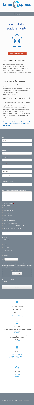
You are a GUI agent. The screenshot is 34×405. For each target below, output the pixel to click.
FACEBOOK (17, 374)
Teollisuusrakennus (8, 250)
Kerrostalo (6, 247)
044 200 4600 (17, 332)
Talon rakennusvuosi (7, 181)
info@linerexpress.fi (17, 354)
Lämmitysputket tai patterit (9, 220)
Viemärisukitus (7, 205)
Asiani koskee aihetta (8, 203)
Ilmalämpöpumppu (8, 207)
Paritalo (5, 242)
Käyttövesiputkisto (8, 218)
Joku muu (6, 255)
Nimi (4, 137)
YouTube (17, 376)
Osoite (4, 164)
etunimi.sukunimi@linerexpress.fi (17, 357)
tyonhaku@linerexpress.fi (17, 356)
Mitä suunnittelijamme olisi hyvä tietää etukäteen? (14, 190)
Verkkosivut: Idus (17, 402)
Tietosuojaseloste (13, 400)
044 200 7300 (17, 341)
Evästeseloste (5, 400)
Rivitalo (5, 244)
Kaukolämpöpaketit (8, 215)
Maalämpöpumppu (8, 212)
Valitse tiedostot (17, 273)
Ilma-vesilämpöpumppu (9, 210)
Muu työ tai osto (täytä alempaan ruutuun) (13, 228)
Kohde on (5, 237)
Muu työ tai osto (6, 231)
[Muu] (11, 259)
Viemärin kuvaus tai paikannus (10, 223)
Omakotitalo (6, 239)
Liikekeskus (6, 252)
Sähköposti (5, 157)
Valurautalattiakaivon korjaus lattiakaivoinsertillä (14, 225)
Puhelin (4, 150)
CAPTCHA (4, 281)
